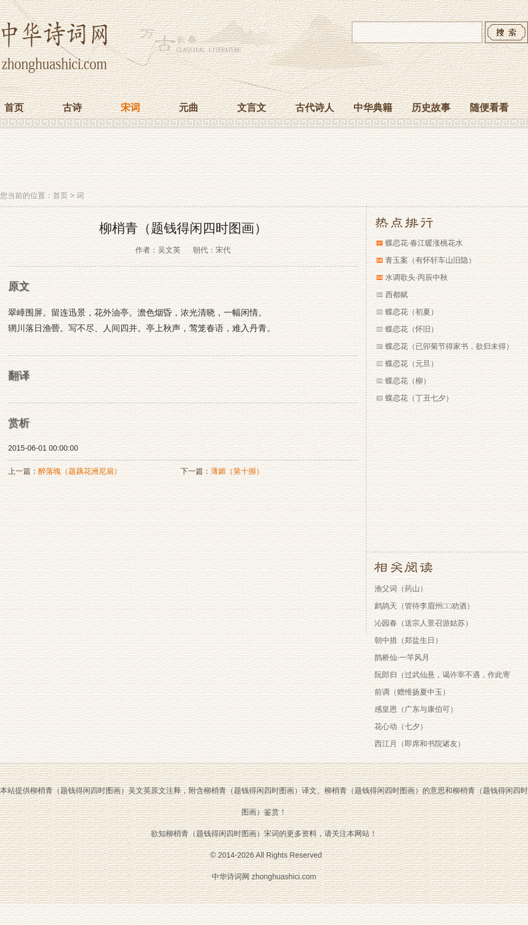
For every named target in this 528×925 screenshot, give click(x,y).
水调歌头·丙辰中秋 (416, 277)
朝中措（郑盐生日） (408, 640)
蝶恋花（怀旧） (411, 329)
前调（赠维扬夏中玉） (412, 692)
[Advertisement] (264, 160)
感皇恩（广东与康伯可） (415, 709)
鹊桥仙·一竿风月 (401, 657)
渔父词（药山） (400, 588)
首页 (14, 107)
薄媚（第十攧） (237, 471)
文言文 (251, 107)
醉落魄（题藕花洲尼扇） (79, 471)
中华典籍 (372, 107)
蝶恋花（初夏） (411, 311)
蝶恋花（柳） (407, 380)
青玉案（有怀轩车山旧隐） (430, 260)
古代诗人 (314, 107)
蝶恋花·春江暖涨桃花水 (424, 243)
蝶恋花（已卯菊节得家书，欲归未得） (449, 346)
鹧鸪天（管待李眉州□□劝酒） (424, 605)
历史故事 (431, 107)
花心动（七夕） (400, 726)
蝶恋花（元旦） (411, 363)
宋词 (130, 107)
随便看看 (489, 107)
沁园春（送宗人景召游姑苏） (423, 623)
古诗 (72, 107)
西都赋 (396, 294)
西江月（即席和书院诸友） (419, 743)
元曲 (188, 107)
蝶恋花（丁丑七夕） (419, 398)
